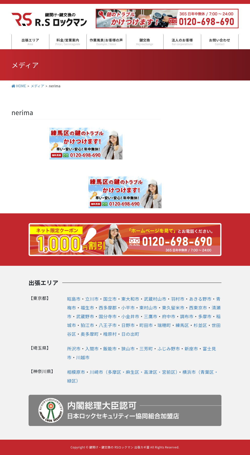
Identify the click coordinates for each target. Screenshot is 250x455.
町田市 (146, 325)
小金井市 (130, 316)
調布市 (187, 316)
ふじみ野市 (168, 348)
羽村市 (178, 299)
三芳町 (146, 348)
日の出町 (130, 334)
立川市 (92, 299)
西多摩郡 (108, 307)
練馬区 (182, 325)
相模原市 (76, 372)
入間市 (92, 348)
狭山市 (128, 348)
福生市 (87, 307)
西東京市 (198, 307)
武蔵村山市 (155, 299)
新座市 (191, 348)
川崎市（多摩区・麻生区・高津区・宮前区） (134, 372)
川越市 (83, 357)
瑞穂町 (164, 325)
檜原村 (110, 334)
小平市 (128, 307)
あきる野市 (200, 299)
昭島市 (74, 299)
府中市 (169, 316)
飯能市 (110, 348)
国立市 (110, 299)
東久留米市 (173, 307)
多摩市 (205, 316)
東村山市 (148, 307)
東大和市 (130, 299)
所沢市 (74, 348)
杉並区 (200, 325)
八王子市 (108, 325)
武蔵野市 (85, 316)
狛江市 (87, 325)
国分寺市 (108, 316)
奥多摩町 (90, 334)
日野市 (128, 325)
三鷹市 (150, 316)
